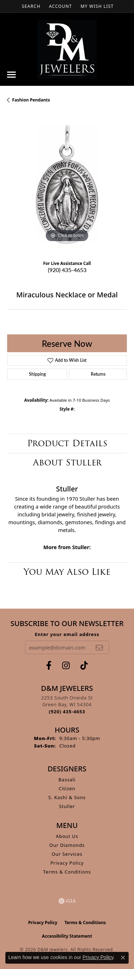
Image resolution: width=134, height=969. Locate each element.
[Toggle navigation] (11, 74)
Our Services (66, 854)
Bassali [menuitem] (67, 779)
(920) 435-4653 (67, 270)
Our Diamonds (67, 845)
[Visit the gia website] (67, 901)
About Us (67, 836)
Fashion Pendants (31, 100)
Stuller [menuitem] (67, 806)
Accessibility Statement (67, 936)
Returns (98, 374)
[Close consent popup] (123, 957)
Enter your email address (67, 634)
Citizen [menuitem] (67, 788)
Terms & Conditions (67, 872)
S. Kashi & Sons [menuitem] (67, 797)
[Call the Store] (67, 711)
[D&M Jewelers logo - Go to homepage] (67, 49)
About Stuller (67, 462)
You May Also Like (67, 571)
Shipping (37, 374)
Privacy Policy (67, 863)
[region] (67, 184)
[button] (30, 6)
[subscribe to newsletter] (99, 647)
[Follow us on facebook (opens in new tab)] (49, 665)
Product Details (67, 443)
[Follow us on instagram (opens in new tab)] (66, 665)
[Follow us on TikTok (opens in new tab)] (84, 665)
